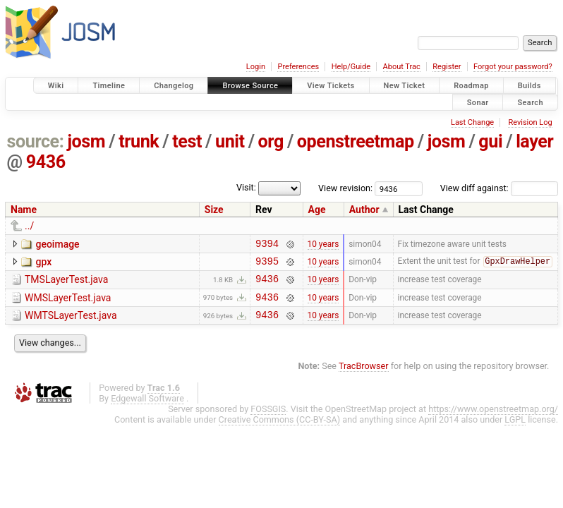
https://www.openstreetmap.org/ (493, 419)
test (187, 141)
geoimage (57, 244)
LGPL (515, 430)
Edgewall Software (147, 409)
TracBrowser (364, 376)
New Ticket (404, 85)
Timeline (108, 85)
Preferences (298, 66)
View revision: (345, 188)
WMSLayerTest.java (68, 304)
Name (24, 209)
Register (446, 66)
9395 (267, 265)
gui (490, 141)
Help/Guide (351, 66)
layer (534, 141)
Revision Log (530, 122)
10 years (323, 245)
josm (86, 141)
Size (214, 209)
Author (364, 209)
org (271, 141)
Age (317, 209)
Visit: (246, 187)
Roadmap (471, 85)
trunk (139, 141)
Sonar (478, 102)
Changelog (173, 85)
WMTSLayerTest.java (71, 323)
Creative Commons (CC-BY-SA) (280, 430)
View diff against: (499, 188)
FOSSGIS (268, 419)
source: (35, 141)
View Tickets (330, 85)
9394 (267, 245)
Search (530, 102)
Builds (529, 85)
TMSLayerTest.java (66, 283)
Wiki (56, 85)
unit (230, 141)
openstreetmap (355, 141)
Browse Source (250, 85)
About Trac (401, 66)
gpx (43, 264)
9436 (46, 162)
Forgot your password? (512, 66)
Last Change (472, 122)
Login (255, 66)
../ (29, 225)
